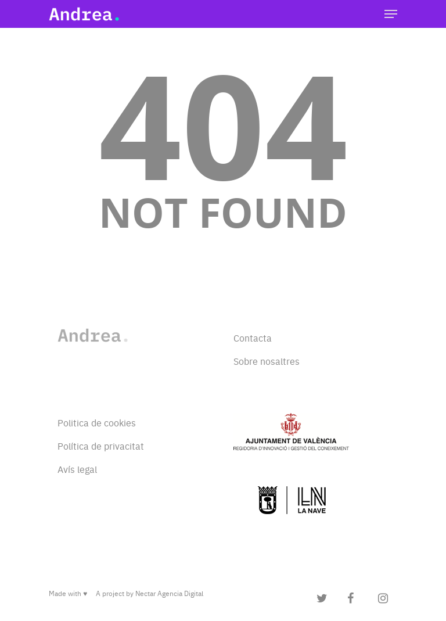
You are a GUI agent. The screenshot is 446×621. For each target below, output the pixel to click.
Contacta (252, 337)
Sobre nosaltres (266, 360)
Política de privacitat (100, 445)
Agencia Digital (180, 593)
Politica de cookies (96, 422)
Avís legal (77, 468)
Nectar (145, 593)
